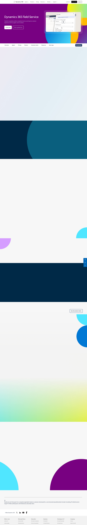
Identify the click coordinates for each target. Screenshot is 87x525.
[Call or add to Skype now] (85, 265)
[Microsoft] (9, 2)
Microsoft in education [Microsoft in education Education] (35, 521)
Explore (26, 1)
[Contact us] (85, 262)
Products (32, 1)
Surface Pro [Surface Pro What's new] (6, 521)
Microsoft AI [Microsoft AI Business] (46, 521)
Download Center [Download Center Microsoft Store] (21, 523)
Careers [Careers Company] (71, 521)
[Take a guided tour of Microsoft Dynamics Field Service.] (18, 27)
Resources (43, 1)
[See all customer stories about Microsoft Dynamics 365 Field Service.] (76, 311)
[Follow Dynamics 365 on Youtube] (23, 513)
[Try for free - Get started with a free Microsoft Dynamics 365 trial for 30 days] (78, 45)
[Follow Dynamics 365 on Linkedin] (20, 513)
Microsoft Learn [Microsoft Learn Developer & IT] (60, 523)
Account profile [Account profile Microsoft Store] (20, 521)
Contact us (68, 1)
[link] (7, 45)
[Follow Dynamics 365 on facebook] (26, 513)
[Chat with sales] (85, 259)
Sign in (80, 1)
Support (54, 1)
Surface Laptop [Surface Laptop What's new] (6, 523)
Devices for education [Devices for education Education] (34, 523)
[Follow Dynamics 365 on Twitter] (17, 513)
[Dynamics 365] (19, 2)
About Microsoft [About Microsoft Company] (73, 523)
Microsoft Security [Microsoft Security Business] (46, 523)
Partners (48, 1)
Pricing (37, 1)
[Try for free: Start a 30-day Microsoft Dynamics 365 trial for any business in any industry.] (8, 27)
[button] (63, 22)
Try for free (74, 1)
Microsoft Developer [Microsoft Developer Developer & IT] (60, 521)
